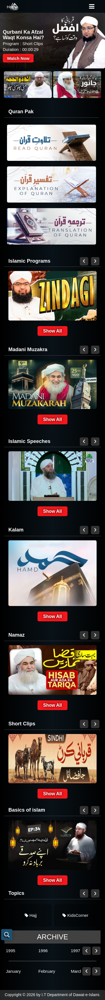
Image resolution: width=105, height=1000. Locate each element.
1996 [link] (43, 950)
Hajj (31, 915)
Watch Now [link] (18, 58)
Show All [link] (52, 331)
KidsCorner (75, 915)
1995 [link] (10, 950)
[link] (28, 84)
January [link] (13, 971)
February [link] (46, 971)
